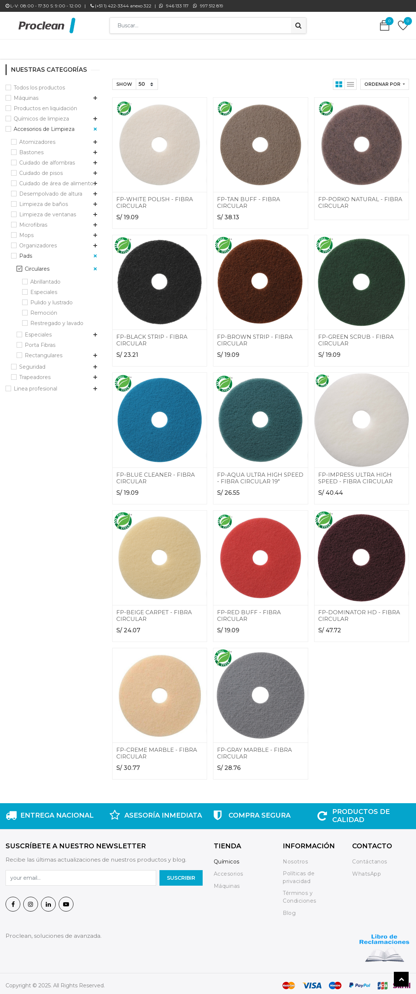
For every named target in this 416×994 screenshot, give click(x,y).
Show (124, 80)
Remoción (43, 309)
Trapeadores (35, 373)
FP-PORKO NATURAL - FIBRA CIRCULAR (360, 199)
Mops (26, 231)
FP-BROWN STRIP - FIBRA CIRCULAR (255, 336)
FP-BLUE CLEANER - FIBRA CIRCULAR (155, 474)
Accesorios (228, 870)
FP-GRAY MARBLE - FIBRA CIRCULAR (254, 749)
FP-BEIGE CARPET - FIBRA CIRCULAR (154, 612)
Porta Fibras (40, 341)
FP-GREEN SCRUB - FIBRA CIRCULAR (356, 336)
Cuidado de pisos (41, 169)
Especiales (43, 288)
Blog (289, 909)
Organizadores (38, 242)
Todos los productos (39, 84)
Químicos (227, 858)
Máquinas (26, 94)
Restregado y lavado (56, 319)
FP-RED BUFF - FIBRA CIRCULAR (249, 612)
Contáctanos (369, 858)
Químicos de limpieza (41, 115)
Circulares (37, 265)
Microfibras (33, 221)
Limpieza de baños (43, 200)
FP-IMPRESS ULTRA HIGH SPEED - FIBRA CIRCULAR (355, 474)
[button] (384, 80)
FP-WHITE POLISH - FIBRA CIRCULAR (154, 199)
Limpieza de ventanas (47, 210)
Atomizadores (37, 138)
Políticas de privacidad (298, 873)
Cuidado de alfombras (47, 159)
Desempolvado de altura (50, 190)
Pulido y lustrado (51, 298)
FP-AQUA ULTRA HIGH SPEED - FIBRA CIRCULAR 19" (260, 474)
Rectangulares (43, 351)
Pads (25, 252)
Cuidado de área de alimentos (57, 179)
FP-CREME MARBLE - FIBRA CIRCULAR (156, 749)
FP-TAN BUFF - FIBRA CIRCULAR (248, 199)
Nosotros (296, 858)
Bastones (31, 148)
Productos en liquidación (45, 104)
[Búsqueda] (298, 25)
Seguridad (32, 363)
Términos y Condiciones (299, 893)
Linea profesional (35, 385)
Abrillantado (45, 278)
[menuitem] (100, 47)
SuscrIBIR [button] (181, 874)
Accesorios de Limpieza (44, 125)
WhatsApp (366, 870)
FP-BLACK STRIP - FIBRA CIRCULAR (152, 336)
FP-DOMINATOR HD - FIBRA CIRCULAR (359, 612)
